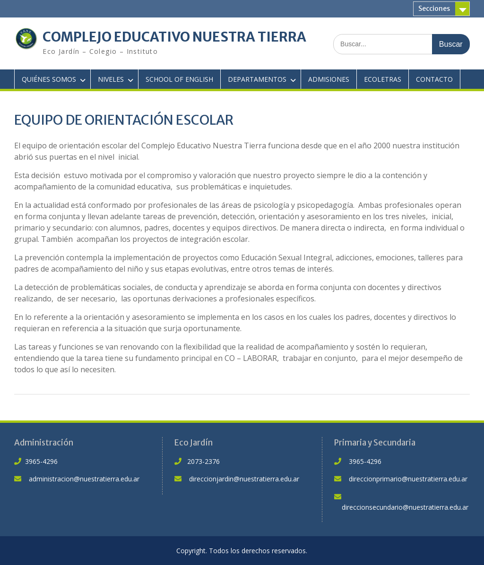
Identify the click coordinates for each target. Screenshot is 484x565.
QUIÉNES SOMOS (49, 79)
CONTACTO (434, 79)
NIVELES (111, 79)
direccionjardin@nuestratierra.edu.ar (244, 478)
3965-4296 (41, 461)
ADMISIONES (328, 79)
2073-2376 (203, 461)
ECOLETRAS (382, 79)
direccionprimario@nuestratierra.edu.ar (408, 478)
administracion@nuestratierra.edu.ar (84, 478)
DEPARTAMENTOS (257, 79)
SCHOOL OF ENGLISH (179, 79)
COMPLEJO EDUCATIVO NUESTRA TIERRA (174, 36)
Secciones (434, 8)
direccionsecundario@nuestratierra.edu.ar (405, 507)
